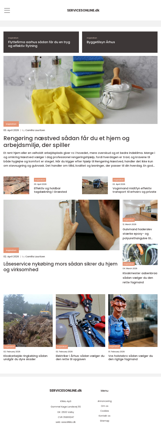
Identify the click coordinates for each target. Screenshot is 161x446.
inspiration (13, 38)
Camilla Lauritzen (35, 130)
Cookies (104, 410)
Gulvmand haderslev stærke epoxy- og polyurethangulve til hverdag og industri (137, 234)
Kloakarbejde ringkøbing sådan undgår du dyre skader (25, 357)
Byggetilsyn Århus (101, 42)
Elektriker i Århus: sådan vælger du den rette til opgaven (80, 357)
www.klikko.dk (68, 422)
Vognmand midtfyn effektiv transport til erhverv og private (134, 190)
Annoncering (105, 401)
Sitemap (104, 420)
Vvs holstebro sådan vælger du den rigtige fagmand (130, 357)
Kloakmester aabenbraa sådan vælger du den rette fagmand (140, 277)
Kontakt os (104, 415)
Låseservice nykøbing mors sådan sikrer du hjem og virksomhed (60, 266)
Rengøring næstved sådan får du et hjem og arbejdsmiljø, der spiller (66, 141)
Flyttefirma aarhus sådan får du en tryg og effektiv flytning (39, 44)
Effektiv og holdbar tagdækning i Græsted (50, 190)
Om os (104, 406)
